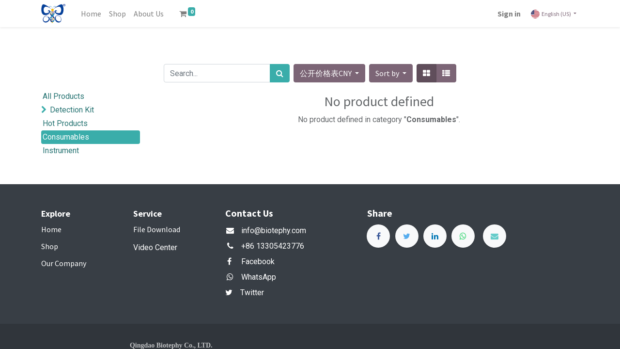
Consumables (66, 137)
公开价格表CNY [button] (326, 73)
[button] (391, 73)
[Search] (280, 73)
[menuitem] (91, 13)
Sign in (509, 13)
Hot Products (65, 123)
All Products (63, 96)
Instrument (61, 150)
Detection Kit (72, 109)
